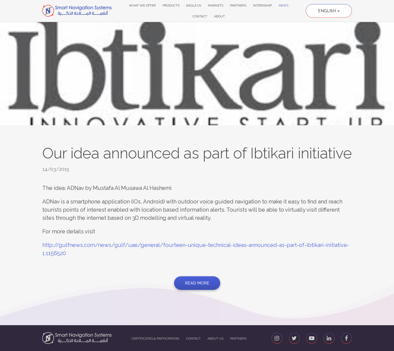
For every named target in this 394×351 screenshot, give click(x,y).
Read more (197, 283)
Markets (215, 5)
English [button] (329, 10)
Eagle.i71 (193, 5)
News (283, 5)
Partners (238, 5)
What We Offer (142, 5)
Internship (262, 5)
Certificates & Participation (155, 338)
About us (215, 338)
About (219, 16)
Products (171, 5)
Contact (200, 16)
